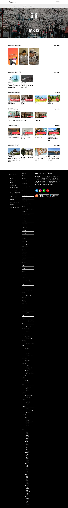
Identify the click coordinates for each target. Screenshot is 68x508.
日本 (19, 6)
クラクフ (27, 181)
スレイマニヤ (28, 290)
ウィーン (27, 280)
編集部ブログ (13, 185)
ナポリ (27, 417)
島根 (26, 502)
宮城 (26, 460)
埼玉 (26, 454)
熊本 (26, 449)
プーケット (28, 388)
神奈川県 (25, 6)
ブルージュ (28, 336)
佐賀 (26, 433)
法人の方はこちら (14, 187)
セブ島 (27, 312)
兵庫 (26, 473)
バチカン (27, 420)
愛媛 (26, 469)
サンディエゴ (28, 372)
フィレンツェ (28, 425)
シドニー (27, 331)
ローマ (27, 426)
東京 (26, 504)
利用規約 (12, 199)
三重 (26, 499)
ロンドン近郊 (28, 395)
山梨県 (27, 498)
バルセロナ (28, 412)
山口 (26, 438)
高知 (26, 440)
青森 (26, 462)
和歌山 (27, 451)
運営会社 (12, 204)
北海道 (27, 495)
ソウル (27, 348)
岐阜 (26, 455)
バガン (27, 244)
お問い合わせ (13, 196)
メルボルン (28, 281)
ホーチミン (28, 326)
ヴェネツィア (28, 422)
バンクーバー (28, 295)
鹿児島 (27, 436)
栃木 (26, 474)
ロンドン (27, 397)
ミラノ (27, 423)
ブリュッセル (28, 338)
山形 (26, 452)
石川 (26, 479)
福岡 (26, 465)
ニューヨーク (28, 367)
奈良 (26, 482)
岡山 (26, 476)
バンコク (27, 390)
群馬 (26, 490)
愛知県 (27, 488)
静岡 (26, 477)
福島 (26, 444)
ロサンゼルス (28, 369)
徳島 (26, 432)
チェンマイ (28, 387)
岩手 (26, 457)
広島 (26, 480)
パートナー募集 (13, 190)
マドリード (28, 409)
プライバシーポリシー (15, 202)
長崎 (26, 501)
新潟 (26, 484)
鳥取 (26, 435)
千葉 (26, 471)
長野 (26, 487)
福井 (26, 446)
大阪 (26, 493)
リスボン (27, 360)
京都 (26, 496)
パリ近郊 (27, 402)
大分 (26, 468)
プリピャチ (28, 204)
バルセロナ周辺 (29, 410)
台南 (26, 380)
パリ (26, 403)
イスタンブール (29, 321)
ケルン (27, 353)
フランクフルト (29, 355)
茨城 (26, 485)
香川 (26, 463)
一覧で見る (56, 45)
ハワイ (27, 370)
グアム (27, 365)
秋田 (26, 441)
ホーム (10, 6)
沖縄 (26, 466)
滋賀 (26, 458)
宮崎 (26, 443)
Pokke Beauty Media (14, 207)
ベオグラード (28, 209)
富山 (26, 447)
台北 (26, 382)
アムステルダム (29, 343)
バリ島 (27, 236)
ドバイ (27, 192)
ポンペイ (27, 419)
